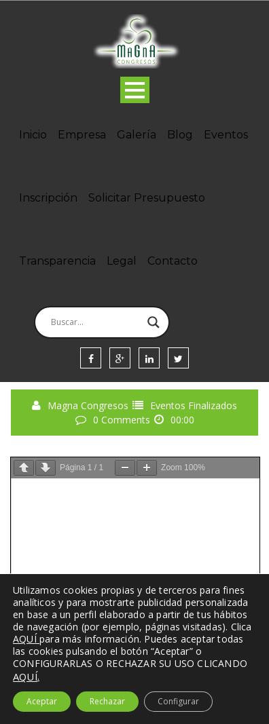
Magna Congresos (88, 405)
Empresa (82, 134)
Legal (122, 260)
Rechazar (107, 701)
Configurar (178, 701)
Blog (180, 134)
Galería (136, 134)
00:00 (182, 419)
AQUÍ (25, 676)
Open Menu (134, 90)
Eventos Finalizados (193, 405)
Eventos (226, 134)
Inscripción (48, 197)
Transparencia (57, 260)
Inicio (33, 134)
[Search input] (96, 322)
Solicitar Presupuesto (146, 197)
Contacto (172, 260)
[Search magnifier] (153, 322)
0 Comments (121, 419)
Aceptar (41, 701)
